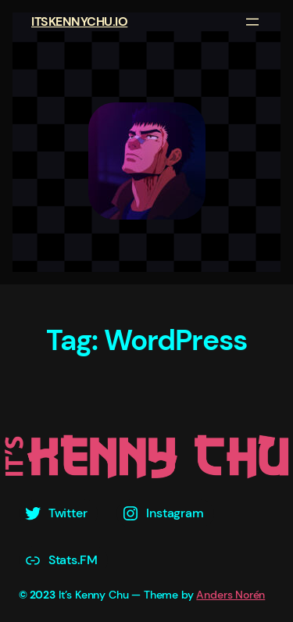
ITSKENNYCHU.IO (79, 21)
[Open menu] (252, 22)
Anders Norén (230, 595)
